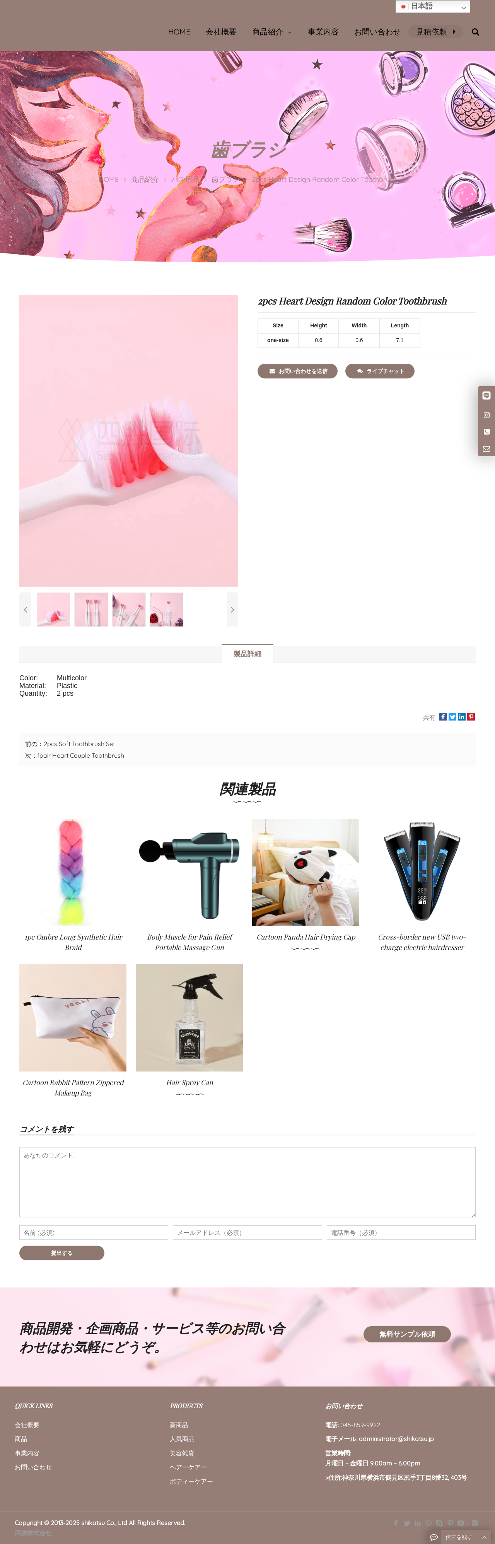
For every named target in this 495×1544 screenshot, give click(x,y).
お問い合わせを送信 (299, 371)
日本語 (415, 6)
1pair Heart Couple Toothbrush (81, 755)
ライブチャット (381, 371)
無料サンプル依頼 (407, 1334)
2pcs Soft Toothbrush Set (79, 744)
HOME (179, 31)
